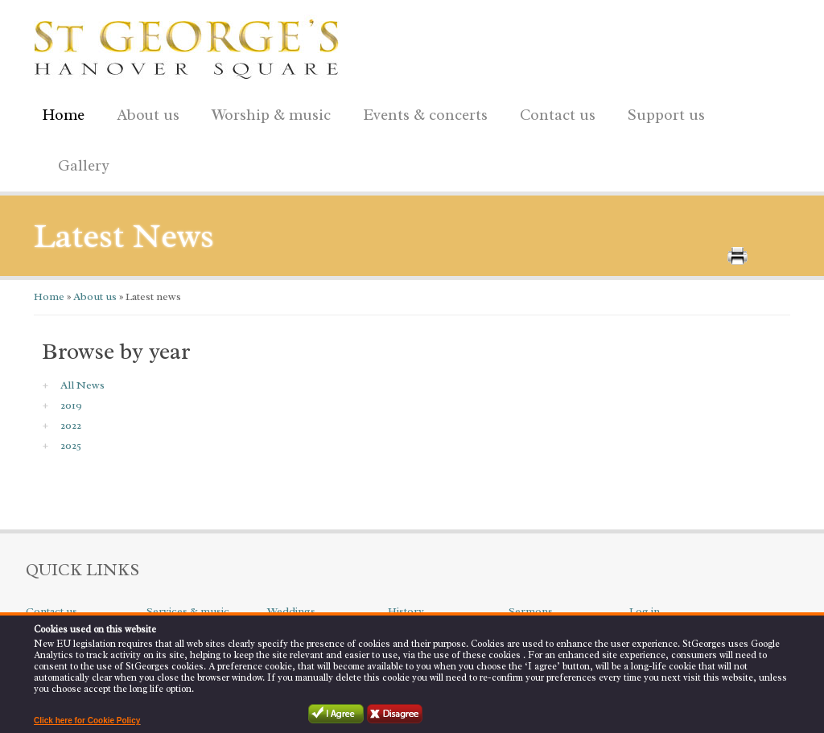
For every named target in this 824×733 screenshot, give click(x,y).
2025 (70, 445)
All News (82, 385)
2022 (70, 425)
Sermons (531, 611)
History (406, 611)
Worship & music (267, 112)
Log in (644, 611)
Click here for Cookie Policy (87, 720)
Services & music (187, 611)
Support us (662, 112)
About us (144, 112)
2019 (71, 405)
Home (63, 115)
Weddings (291, 611)
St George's (187, 45)
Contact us (553, 112)
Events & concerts (425, 115)
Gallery (83, 165)
